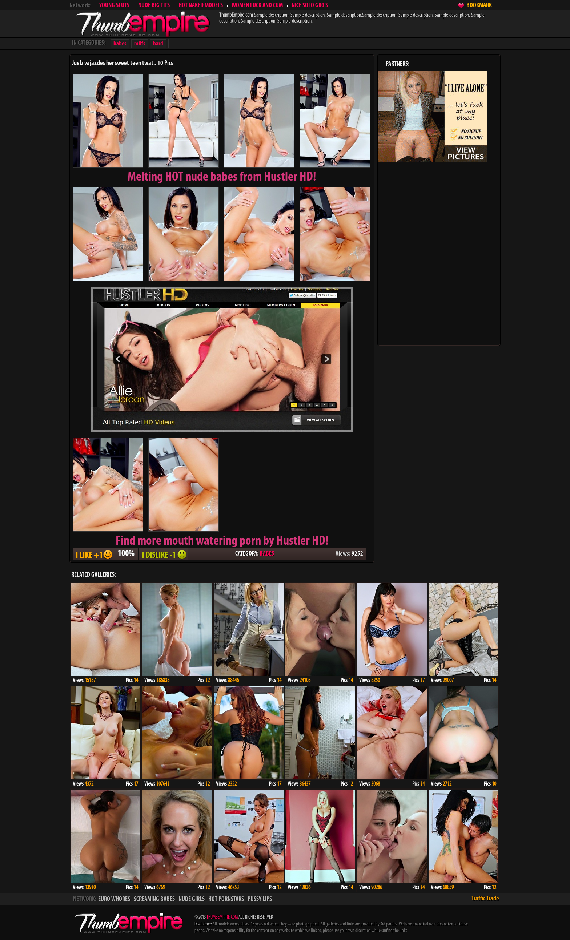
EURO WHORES (114, 899)
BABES (267, 553)
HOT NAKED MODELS (200, 5)
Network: (80, 5)
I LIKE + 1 (93, 554)
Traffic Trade (485, 898)
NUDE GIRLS (191, 899)
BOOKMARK (479, 5)
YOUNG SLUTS (114, 5)
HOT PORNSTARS (226, 899)
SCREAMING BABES (154, 899)
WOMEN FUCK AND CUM (257, 5)
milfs (139, 44)
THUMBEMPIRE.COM (222, 917)
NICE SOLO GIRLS (310, 5)
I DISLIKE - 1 (163, 554)
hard (158, 44)
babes (120, 44)
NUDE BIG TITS (154, 5)
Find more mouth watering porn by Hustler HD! (222, 541)
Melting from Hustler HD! (222, 177)
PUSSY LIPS (260, 899)
